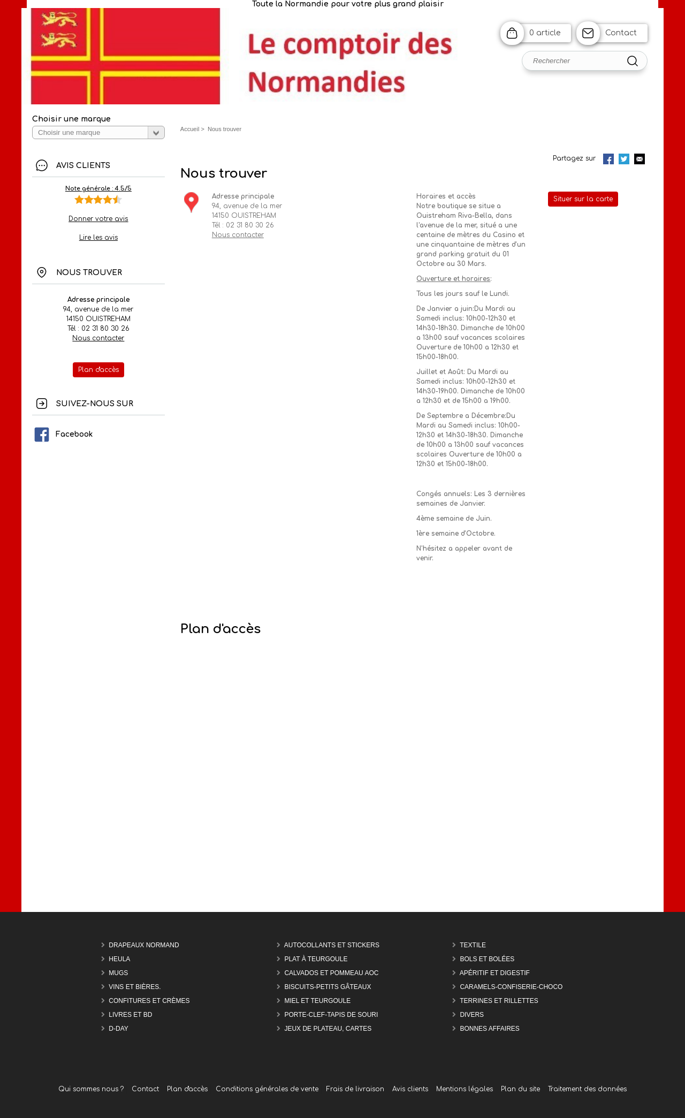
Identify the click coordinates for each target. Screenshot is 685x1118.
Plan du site (520, 1089)
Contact (621, 33)
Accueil (190, 129)
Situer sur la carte (583, 199)
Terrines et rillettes (499, 1001)
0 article (544, 33)
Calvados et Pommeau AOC (331, 973)
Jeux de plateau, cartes (327, 1028)
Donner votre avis (98, 219)
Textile (473, 945)
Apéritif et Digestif (495, 973)
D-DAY (118, 1028)
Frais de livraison (355, 1089)
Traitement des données (587, 1089)
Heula (119, 959)
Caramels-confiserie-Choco (511, 987)
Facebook (63, 434)
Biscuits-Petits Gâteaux (327, 987)
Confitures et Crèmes (149, 1001)
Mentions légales (464, 1089)
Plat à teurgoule (315, 959)
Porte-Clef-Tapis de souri (331, 1014)
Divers (472, 1014)
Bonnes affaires (489, 1028)
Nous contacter (98, 338)
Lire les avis (98, 237)
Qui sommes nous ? (91, 1089)
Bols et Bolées (487, 959)
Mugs (118, 973)
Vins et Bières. (135, 987)
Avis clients (410, 1089)
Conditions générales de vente (267, 1089)
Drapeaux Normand (144, 945)
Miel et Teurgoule (317, 1001)
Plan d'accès (187, 1089)
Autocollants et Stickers (331, 945)
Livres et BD (130, 1014)
